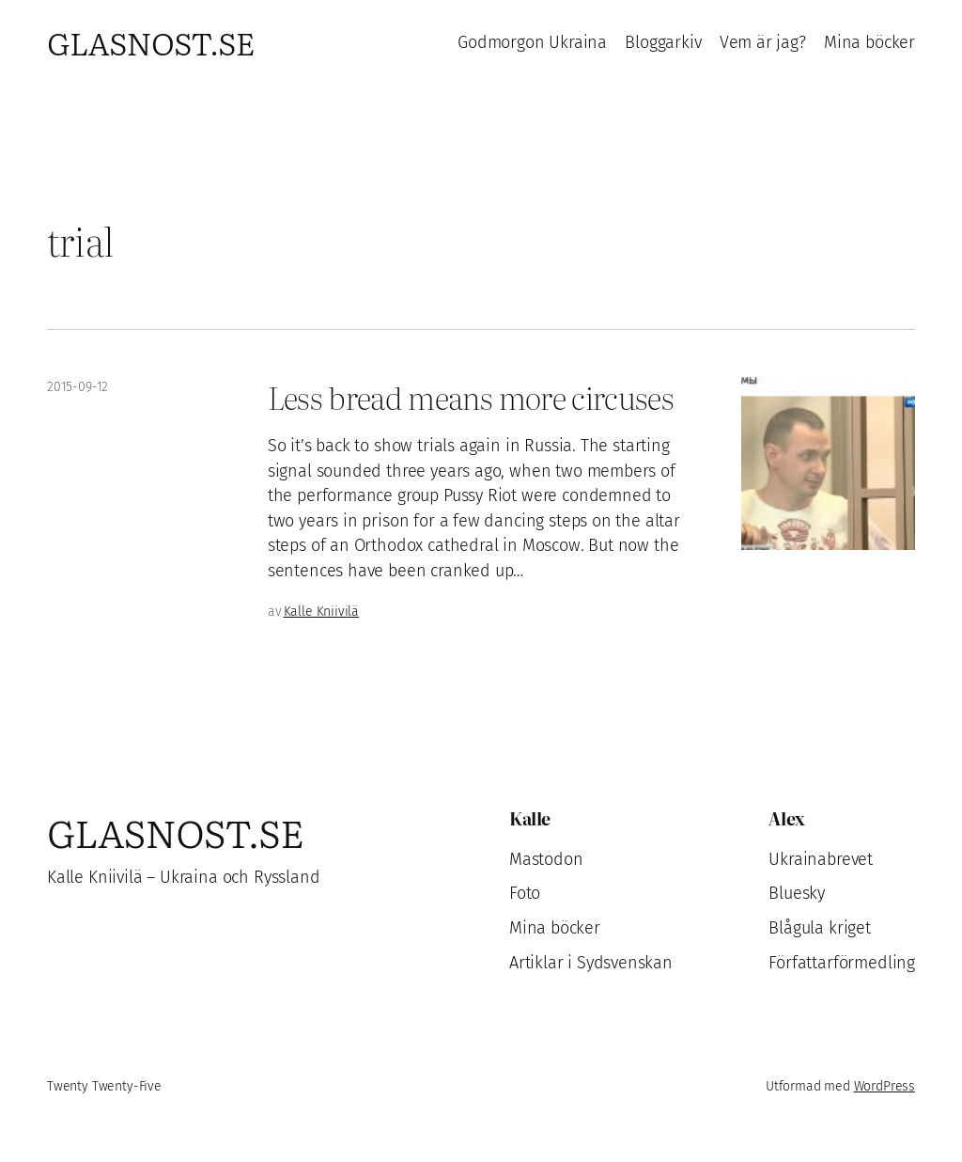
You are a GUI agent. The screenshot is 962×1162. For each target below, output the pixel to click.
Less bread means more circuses (471, 396)
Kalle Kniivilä (322, 612)
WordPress (884, 1086)
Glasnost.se (151, 42)
